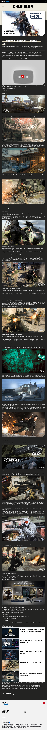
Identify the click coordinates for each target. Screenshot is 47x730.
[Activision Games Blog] (5, 1)
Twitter (26, 688)
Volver (2, 6)
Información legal (4, 717)
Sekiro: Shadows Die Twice (6, 714)
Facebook (30, 688)
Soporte (3, 718)
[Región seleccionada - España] (44, 703)
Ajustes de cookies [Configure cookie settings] (4, 721)
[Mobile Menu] (43, 1)
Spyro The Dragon (5, 711)
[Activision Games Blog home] (5, 703)
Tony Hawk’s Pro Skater (6, 710)
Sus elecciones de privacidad (5, 722)
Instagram (35, 688)
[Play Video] (23, 76)
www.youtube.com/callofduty (7, 686)
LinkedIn (25, 712)
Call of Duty (4, 709)
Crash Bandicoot (5, 712)
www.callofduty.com (37, 685)
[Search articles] (45, 1)
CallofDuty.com (19, 622)
